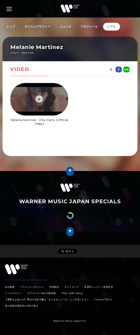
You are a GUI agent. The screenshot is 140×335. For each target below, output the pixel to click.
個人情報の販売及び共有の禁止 (21, 305)
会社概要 (10, 287)
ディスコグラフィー (38, 26)
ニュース (65, 26)
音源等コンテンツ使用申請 (98, 287)
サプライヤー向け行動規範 (41, 293)
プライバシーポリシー (32, 287)
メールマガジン (13, 293)
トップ (11, 26)
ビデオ (111, 26)
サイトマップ (71, 287)
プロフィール (89, 26)
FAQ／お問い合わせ (72, 293)
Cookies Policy (103, 299)
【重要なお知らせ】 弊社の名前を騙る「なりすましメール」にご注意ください (47, 299)
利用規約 (54, 287)
